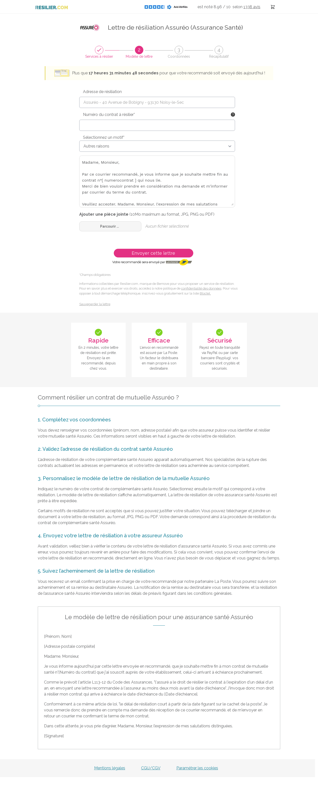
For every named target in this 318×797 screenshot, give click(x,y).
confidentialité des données (201, 288)
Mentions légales (109, 768)
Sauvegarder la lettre (94, 304)
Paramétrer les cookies (197, 768)
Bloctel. (205, 293)
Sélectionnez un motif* (103, 137)
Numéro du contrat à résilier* (109, 114)
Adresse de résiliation (102, 91)
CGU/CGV (150, 768)
